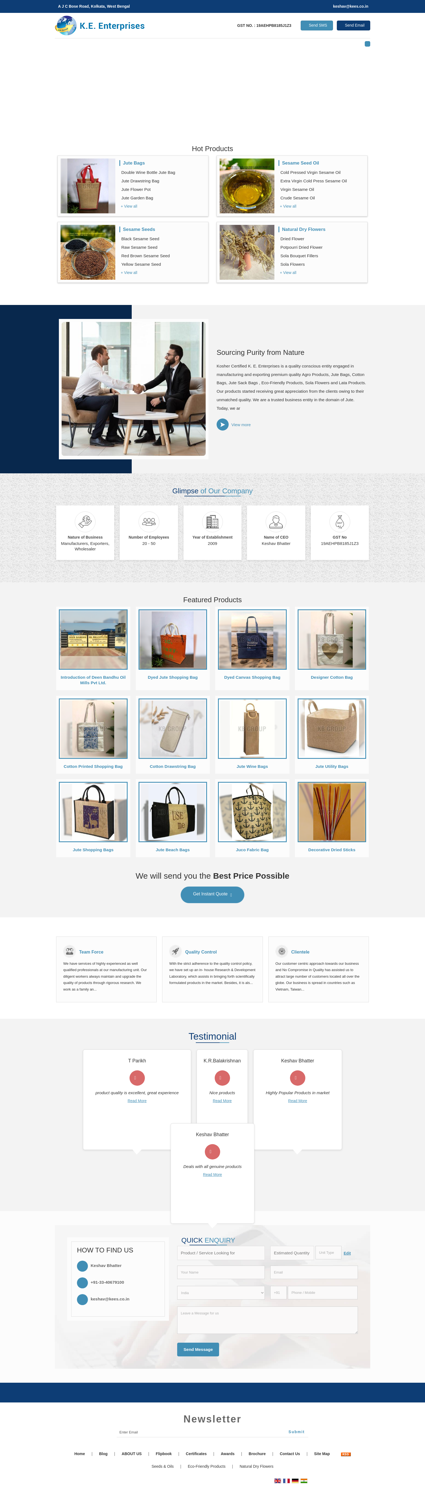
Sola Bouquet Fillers (299, 255)
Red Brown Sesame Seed (145, 255)
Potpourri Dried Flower (301, 247)
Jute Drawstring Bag (140, 181)
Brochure (257, 1454)
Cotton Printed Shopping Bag (93, 766)
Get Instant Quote (212, 895)
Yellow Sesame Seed (141, 264)
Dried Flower (292, 238)
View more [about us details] (241, 424)
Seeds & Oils (162, 1466)
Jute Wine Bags (252, 766)
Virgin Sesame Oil (297, 189)
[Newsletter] (212, 1432)
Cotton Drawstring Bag (173, 766)
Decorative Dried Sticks (331, 849)
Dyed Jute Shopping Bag (173, 677)
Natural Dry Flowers (304, 229)
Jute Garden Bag (137, 198)
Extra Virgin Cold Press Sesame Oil (313, 181)
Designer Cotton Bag (332, 677)
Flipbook (164, 1454)
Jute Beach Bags (173, 849)
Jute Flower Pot (136, 189)
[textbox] (328, 1252)
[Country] (221, 1293)
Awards (227, 1454)
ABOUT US (132, 1454)
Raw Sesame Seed (139, 247)
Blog (103, 1454)
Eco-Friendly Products (207, 1466)
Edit (347, 1253)
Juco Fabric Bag (252, 849)
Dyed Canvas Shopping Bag (252, 677)
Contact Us (290, 1454)
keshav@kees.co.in (350, 6)
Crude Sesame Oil (297, 198)
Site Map (322, 1454)
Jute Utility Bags (331, 766)
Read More (137, 1101)
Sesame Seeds (139, 229)
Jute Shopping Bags (93, 849)
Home (79, 1454)
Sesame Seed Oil (300, 163)
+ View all (129, 206)
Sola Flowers (292, 264)
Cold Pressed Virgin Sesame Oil (310, 172)
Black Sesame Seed (140, 238)
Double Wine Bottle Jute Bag (148, 172)
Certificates (196, 1454)
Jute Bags (134, 163)
